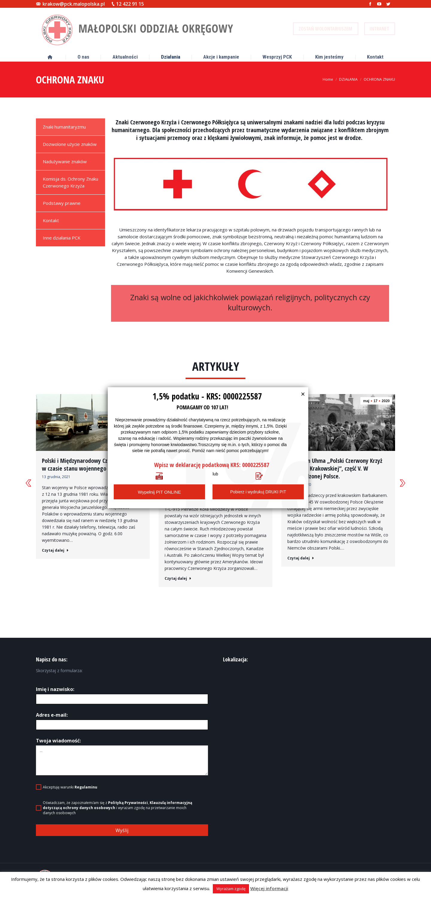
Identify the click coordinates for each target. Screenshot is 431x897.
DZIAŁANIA (348, 79)
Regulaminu (86, 791)
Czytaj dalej (55, 550)
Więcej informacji (269, 888)
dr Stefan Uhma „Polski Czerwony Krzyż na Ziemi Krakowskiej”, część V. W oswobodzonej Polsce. (334, 468)
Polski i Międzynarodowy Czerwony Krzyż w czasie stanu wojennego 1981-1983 (90, 464)
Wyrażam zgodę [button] (230, 888)
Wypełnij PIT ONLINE (159, 492)
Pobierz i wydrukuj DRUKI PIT (258, 491)
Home (328, 79)
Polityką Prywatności (128, 806)
